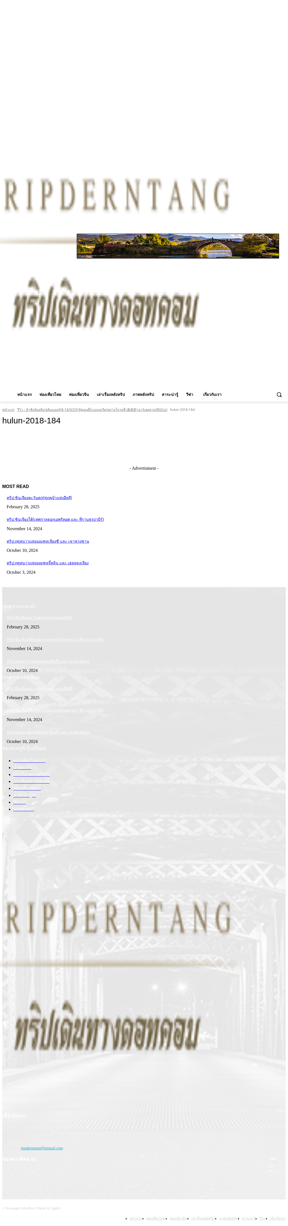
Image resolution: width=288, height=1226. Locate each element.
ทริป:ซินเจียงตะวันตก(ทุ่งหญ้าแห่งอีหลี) (39, 498)
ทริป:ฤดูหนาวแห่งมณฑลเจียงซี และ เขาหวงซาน (48, 541)
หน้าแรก (8, 409)
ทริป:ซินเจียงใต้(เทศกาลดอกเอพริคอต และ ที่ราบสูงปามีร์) (55, 519)
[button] (279, 394)
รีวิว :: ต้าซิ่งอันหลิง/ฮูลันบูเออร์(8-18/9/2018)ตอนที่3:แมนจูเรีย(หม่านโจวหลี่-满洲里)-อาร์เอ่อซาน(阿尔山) (92, 409)
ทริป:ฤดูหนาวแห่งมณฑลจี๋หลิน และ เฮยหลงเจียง (48, 563)
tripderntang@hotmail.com (42, 1148)
